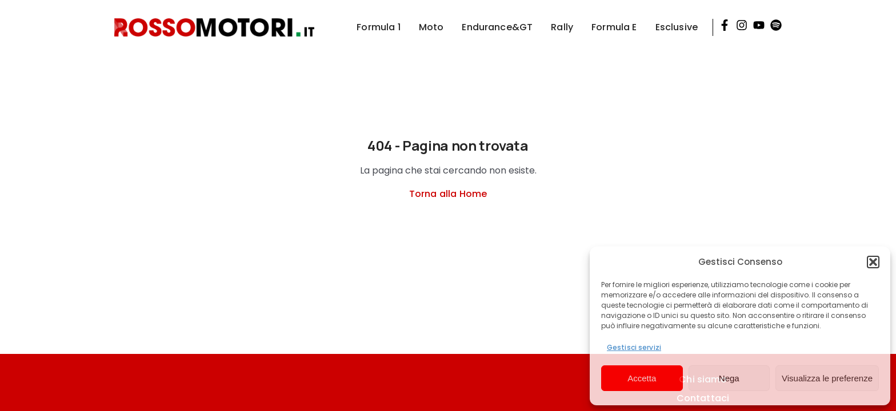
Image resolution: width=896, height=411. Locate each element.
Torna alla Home (448, 193)
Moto (431, 27)
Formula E (614, 27)
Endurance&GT (497, 27)
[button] (873, 262)
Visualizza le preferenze (827, 378)
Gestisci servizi (634, 347)
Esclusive (676, 27)
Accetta (641, 378)
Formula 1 (378, 27)
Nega (729, 378)
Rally (562, 27)
